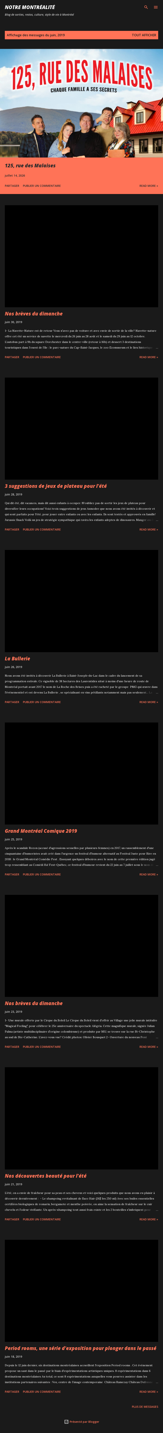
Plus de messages (145, 1407)
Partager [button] (12, 186)
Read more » (149, 186)
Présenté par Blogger (81, 1422)
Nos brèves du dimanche (34, 313)
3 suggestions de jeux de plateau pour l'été (56, 486)
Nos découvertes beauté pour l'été (46, 1175)
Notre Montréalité (30, 7)
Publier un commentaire (42, 186)
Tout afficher (144, 35)
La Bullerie (17, 658)
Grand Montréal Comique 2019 (41, 831)
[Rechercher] (146, 7)
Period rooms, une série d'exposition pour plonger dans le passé (80, 1348)
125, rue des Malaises (30, 165)
